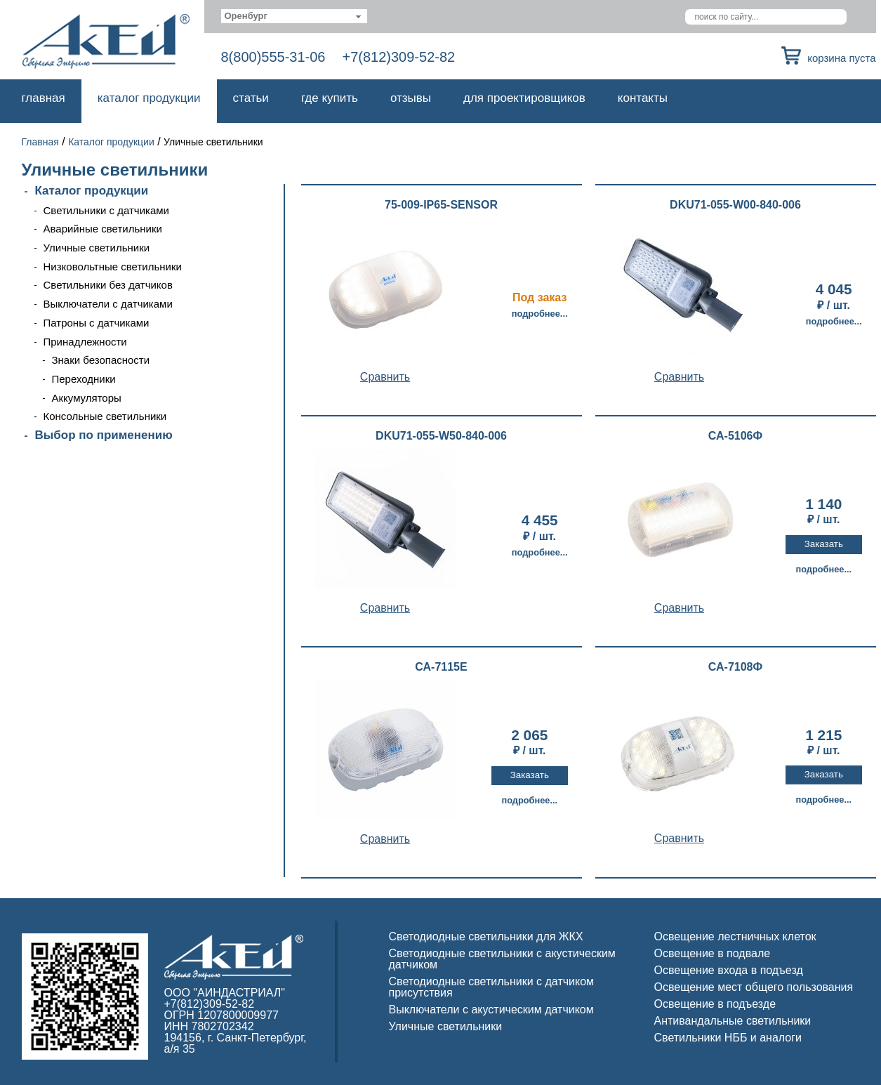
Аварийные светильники (103, 229)
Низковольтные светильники (113, 266)
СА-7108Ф (735, 667)
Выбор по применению (104, 435)
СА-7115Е (441, 667)
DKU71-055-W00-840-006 (735, 205)
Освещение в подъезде (715, 1004)
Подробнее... (540, 313)
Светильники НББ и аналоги (728, 1038)
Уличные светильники (97, 248)
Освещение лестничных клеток (735, 936)
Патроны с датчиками (97, 323)
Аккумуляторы (86, 398)
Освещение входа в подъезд (728, 970)
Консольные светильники (105, 416)
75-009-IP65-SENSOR (441, 205)
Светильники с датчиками (107, 210)
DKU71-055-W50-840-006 (441, 436)
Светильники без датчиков (108, 285)
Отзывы (410, 98)
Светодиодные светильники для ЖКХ (486, 936)
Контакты (643, 98)
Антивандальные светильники (733, 1021)
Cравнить (385, 377)
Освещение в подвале (712, 953)
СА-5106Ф (735, 436)
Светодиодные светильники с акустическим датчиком (502, 959)
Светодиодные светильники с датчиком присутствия (492, 987)
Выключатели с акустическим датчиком (491, 1009)
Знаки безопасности (101, 360)
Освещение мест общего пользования (754, 987)
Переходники (84, 379)
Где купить (329, 98)
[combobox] (294, 16)
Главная (43, 98)
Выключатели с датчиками (108, 304)
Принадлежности (85, 342)
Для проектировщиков (524, 98)
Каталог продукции (149, 98)
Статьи (251, 98)
